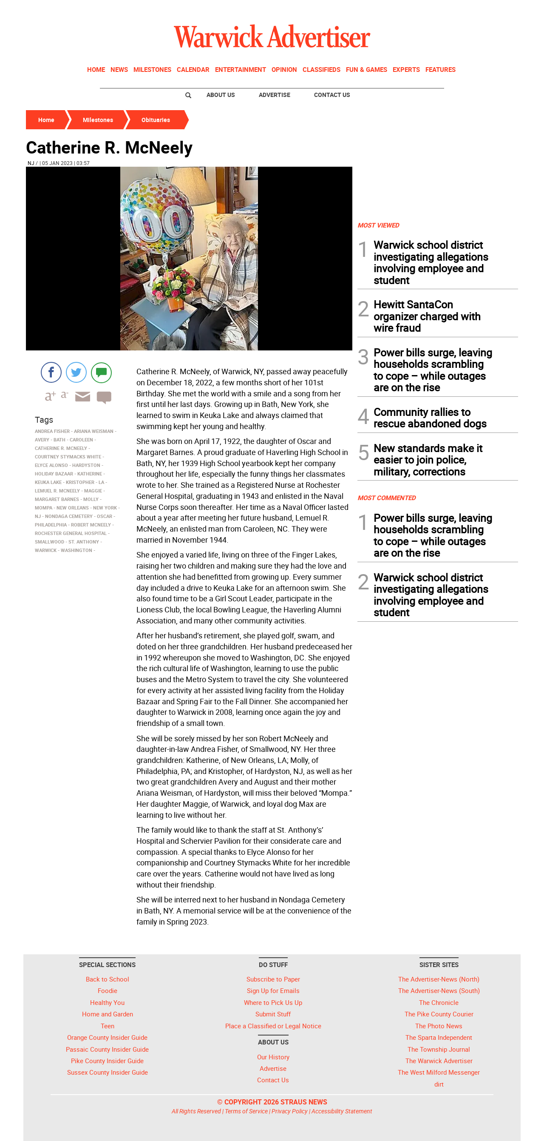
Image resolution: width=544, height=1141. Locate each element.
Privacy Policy (290, 1111)
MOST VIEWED (378, 225)
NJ (31, 162)
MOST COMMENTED (386, 497)
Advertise (274, 95)
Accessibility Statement (342, 1111)
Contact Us (332, 95)
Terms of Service (246, 1111)
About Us (221, 95)
